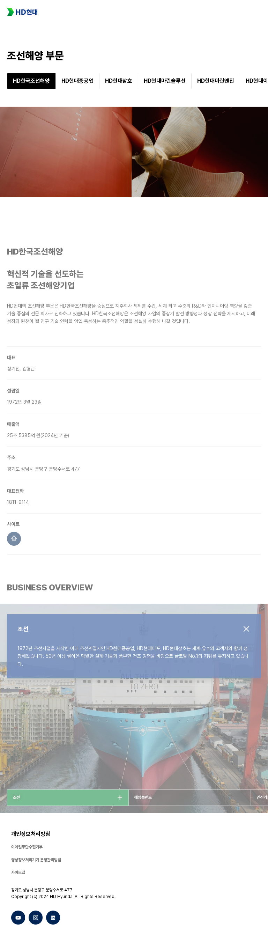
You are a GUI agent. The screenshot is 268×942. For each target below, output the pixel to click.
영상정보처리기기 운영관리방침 (36, 860)
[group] (31, 83)
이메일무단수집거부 (27, 847)
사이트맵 (18, 872)
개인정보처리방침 (30, 834)
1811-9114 (18, 512)
